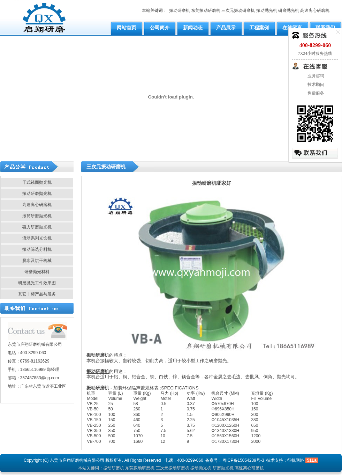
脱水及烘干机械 (37, 260)
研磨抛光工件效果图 (37, 282)
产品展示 (226, 27)
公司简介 (159, 27)
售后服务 (315, 93)
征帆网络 (295, 460)
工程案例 (259, 27)
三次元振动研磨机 (238, 10)
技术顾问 (315, 84)
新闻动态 (193, 27)
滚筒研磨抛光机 (37, 215)
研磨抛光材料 (37, 271)
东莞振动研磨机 (205, 10)
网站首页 (126, 27)
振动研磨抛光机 (37, 193)
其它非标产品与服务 (37, 294)
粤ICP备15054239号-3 (243, 460)
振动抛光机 (266, 10)
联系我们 (325, 27)
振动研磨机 (179, 10)
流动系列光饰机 (37, 238)
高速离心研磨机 (314, 10)
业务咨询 (315, 75)
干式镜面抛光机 (37, 182)
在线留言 (292, 27)
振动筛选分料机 (37, 249)
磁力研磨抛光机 (37, 227)
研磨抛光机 (288, 10)
